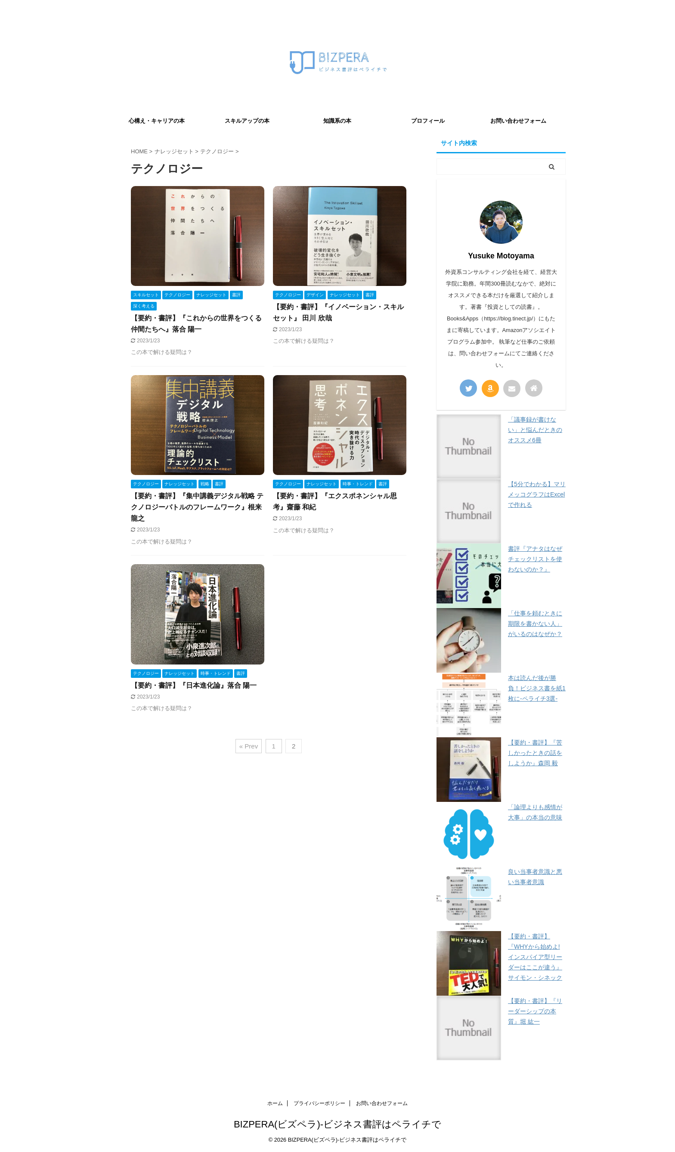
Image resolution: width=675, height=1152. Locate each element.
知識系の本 (337, 121)
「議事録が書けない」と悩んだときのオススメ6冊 (535, 430)
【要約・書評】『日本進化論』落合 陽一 (194, 685)
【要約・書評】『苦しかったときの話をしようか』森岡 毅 (535, 753)
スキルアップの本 (247, 121)
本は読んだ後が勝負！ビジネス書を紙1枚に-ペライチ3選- (537, 688)
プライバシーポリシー (319, 1103)
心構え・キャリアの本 (157, 121)
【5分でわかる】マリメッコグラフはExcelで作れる (537, 494)
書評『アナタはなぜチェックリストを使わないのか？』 (535, 559)
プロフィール (428, 121)
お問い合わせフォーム (518, 121)
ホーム (275, 1103)
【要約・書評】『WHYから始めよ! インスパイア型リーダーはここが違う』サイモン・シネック (535, 957)
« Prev (248, 746)
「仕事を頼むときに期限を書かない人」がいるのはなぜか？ (535, 623)
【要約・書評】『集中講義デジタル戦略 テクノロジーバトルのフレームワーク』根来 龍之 (197, 507)
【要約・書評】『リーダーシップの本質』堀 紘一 (535, 1011)
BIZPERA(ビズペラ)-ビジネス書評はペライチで (337, 1124)
